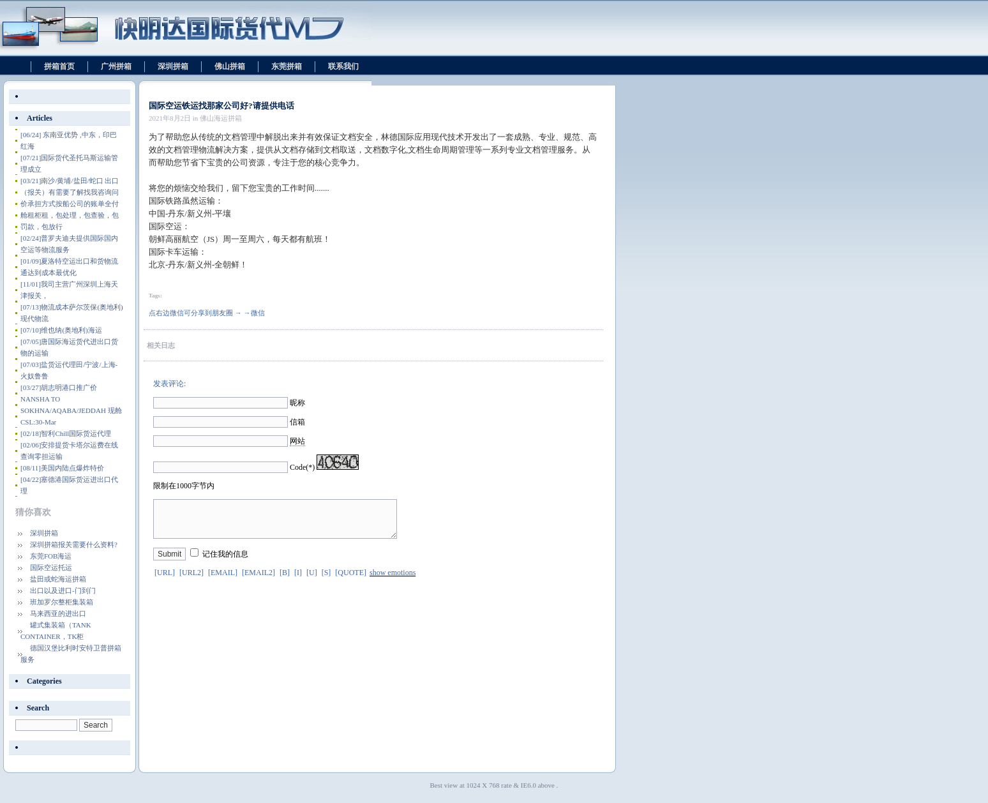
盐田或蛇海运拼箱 (58, 579)
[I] (298, 580)
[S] (326, 580)
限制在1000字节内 (183, 485)
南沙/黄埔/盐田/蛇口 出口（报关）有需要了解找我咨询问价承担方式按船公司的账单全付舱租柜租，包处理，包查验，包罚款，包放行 (69, 203)
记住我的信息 (225, 561)
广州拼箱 (116, 66)
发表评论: (169, 383)
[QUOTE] (350, 580)
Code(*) (302, 467)
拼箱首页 (59, 66)
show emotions (392, 580)
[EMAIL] (222, 580)
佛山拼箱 (229, 66)
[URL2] (191, 580)
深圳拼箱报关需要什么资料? (73, 544)
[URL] (164, 580)
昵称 (297, 402)
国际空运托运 (51, 567)
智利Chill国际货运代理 (65, 433)
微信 (258, 313)
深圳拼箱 (173, 66)
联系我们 (343, 66)
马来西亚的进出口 (58, 613)
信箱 (297, 421)
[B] (285, 580)
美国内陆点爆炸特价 (62, 468)
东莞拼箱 (286, 66)
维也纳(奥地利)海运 (61, 330)
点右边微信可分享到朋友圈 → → (200, 313)
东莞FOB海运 (50, 556)
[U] (311, 580)
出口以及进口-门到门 (63, 590)
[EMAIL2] (258, 580)
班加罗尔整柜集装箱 (61, 602)
